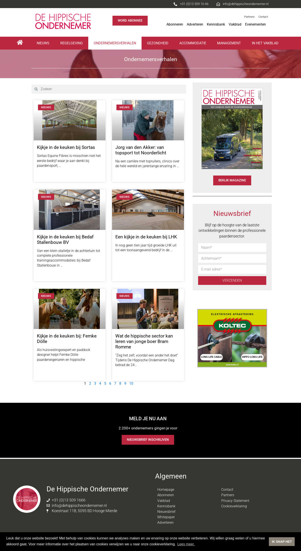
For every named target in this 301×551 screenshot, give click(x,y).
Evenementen (256, 24)
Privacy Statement (235, 501)
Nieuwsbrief (166, 512)
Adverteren (195, 24)
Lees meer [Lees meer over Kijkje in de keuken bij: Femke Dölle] (46, 368)
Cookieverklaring (234, 506)
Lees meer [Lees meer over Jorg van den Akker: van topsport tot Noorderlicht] (124, 174)
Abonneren (174, 24)
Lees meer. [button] (186, 544)
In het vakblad (265, 43)
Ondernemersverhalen (115, 43)
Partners (249, 16)
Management (229, 43)
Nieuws (43, 43)
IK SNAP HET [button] (282, 541)
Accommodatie (192, 43)
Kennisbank (216, 24)
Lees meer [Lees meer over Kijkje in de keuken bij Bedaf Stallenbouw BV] (46, 274)
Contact (263, 16)
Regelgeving (71, 43)
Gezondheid (157, 43)
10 (131, 383)
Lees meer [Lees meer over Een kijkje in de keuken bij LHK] (124, 258)
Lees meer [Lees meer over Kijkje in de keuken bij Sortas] (46, 174)
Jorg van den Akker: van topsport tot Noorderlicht (140, 150)
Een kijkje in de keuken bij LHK (146, 236)
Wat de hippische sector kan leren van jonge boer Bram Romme (144, 341)
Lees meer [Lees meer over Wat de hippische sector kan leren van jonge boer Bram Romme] (124, 373)
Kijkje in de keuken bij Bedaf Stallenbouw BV (65, 239)
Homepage (165, 489)
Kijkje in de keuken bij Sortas (66, 147)
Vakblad (235, 24)
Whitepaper (166, 517)
